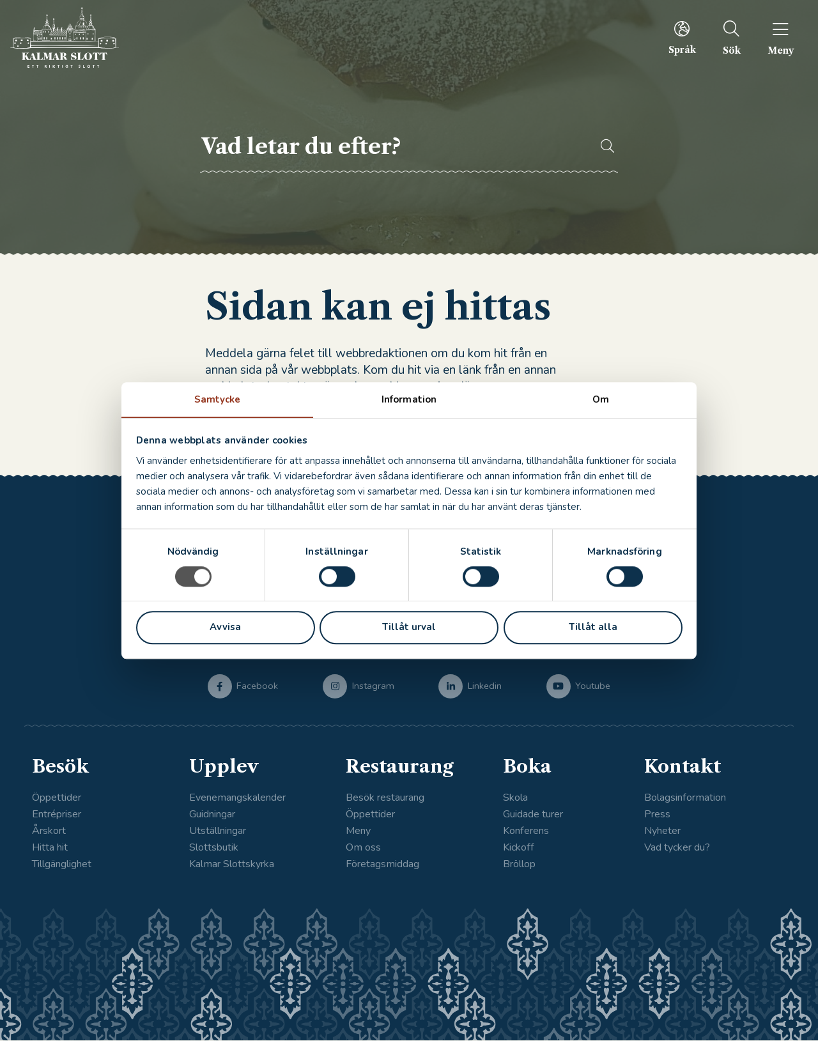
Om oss (363, 849)
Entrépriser (56, 815)
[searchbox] (393, 146)
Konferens (526, 831)
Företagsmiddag (382, 865)
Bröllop (519, 865)
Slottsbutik (213, 849)
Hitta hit (50, 849)
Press (657, 815)
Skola (515, 798)
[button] (601, 146)
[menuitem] (674, 38)
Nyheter (662, 831)
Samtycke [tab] (217, 398)
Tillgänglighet (61, 865)
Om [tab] (600, 398)
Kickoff (518, 849)
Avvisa (225, 627)
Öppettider (56, 798)
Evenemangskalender (237, 798)
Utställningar (217, 831)
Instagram (373, 685)
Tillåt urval (409, 627)
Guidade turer (533, 815)
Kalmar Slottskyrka (231, 865)
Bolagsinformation (685, 798)
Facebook (257, 685)
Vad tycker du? (677, 849)
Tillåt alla (593, 627)
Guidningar (212, 815)
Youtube (592, 685)
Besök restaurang (385, 798)
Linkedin (485, 685)
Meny (358, 831)
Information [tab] (409, 398)
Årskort (49, 831)
